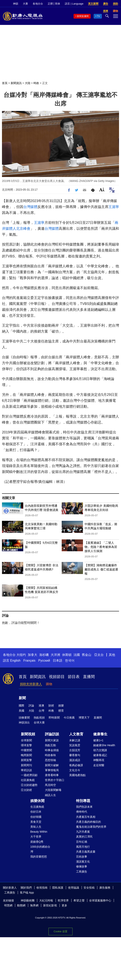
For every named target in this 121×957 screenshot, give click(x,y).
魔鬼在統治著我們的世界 (91, 826)
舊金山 (86, 654)
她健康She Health (104, 745)
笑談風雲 (74, 745)
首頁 (4, 83)
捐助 (115, 3)
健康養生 (100, 734)
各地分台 (38, 3)
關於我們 (26, 887)
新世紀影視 (50, 905)
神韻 (15, 3)
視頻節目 (57, 676)
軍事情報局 (52, 770)
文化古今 (74, 770)
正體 (50, 3)
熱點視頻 (39, 717)
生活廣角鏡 (37, 806)
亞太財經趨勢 (29, 785)
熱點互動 (50, 745)
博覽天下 (84, 717)
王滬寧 (113, 207)
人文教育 (76, 734)
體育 (61, 710)
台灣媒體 (30, 207)
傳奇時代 (81, 811)
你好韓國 (35, 816)
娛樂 (61, 705)
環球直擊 (26, 745)
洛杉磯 (44, 654)
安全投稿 (89, 887)
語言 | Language (74, 3)
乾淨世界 (63, 900)
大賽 (25, 3)
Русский (44, 660)
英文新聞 (93, 3)
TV (98, 16)
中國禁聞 (26, 750)
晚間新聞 (26, 755)
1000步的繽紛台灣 (40, 849)
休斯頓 (67, 654)
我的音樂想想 (38, 856)
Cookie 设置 (60, 931)
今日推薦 (69, 717)
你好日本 (35, 811)
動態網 (21, 905)
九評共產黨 (83, 831)
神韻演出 (24, 722)
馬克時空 (50, 785)
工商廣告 (81, 871)
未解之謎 (74, 740)
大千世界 (35, 836)
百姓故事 (81, 856)
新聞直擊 (26, 760)
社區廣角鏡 (28, 780)
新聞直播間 (83, 16)
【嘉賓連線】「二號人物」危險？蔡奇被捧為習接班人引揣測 (101, 547)
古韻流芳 (74, 750)
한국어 (69, 660)
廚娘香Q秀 (37, 841)
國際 (21, 705)
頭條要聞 (24, 717)
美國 (21, 710)
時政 (36, 83)
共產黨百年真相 (85, 816)
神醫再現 (98, 760)
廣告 (105, 3)
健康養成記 (100, 755)
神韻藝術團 (27, 900)
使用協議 (73, 887)
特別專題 (83, 801)
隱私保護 (57, 887)
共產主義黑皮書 (85, 851)
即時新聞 (54, 717)
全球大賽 (39, 722)
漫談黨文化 (83, 861)
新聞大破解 (52, 765)
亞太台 (99, 654)
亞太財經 (26, 790)
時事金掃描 (52, 750)
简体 (57, 3)
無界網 (34, 905)
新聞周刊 (26, 765)
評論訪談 (52, 734)
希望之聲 (79, 900)
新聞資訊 (16, 83)
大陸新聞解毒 (53, 790)
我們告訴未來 (84, 806)
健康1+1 (98, 740)
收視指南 (41, 887)
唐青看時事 (52, 775)
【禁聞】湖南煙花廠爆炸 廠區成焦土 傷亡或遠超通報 (101, 569)
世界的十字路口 (54, 780)
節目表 (74, 676)
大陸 (27, 83)
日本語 (57, 660)
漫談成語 (74, 760)
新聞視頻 (28, 734)
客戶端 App (27, 892)
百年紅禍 (81, 841)
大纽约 (21, 654)
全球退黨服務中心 (100, 900)
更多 (64, 905)
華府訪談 (26, 770)
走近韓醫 (98, 765)
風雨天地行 (83, 846)
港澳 (41, 705)
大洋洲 (55, 654)
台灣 (41, 710)
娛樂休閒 (37, 801)
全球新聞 (26, 740)
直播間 (89, 676)
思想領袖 (50, 760)
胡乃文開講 (100, 750)
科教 (51, 710)
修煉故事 (81, 866)
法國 (77, 654)
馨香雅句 (74, 755)
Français (29, 660)
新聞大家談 (52, 740)
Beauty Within (38, 831)
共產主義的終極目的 (88, 821)
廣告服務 (104, 887)
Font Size (102, 189)
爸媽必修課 (76, 765)
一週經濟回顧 (29, 775)
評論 (31, 705)
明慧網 (8, 905)
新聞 (22, 698)
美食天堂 (35, 821)
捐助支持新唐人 (31, 684)
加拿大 (32, 654)
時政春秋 (50, 755)
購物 (49, 684)
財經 (51, 705)
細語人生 (50, 795)
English (15, 660)
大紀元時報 (46, 900)
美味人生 (35, 826)
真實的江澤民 (84, 836)
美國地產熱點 (77, 775)
